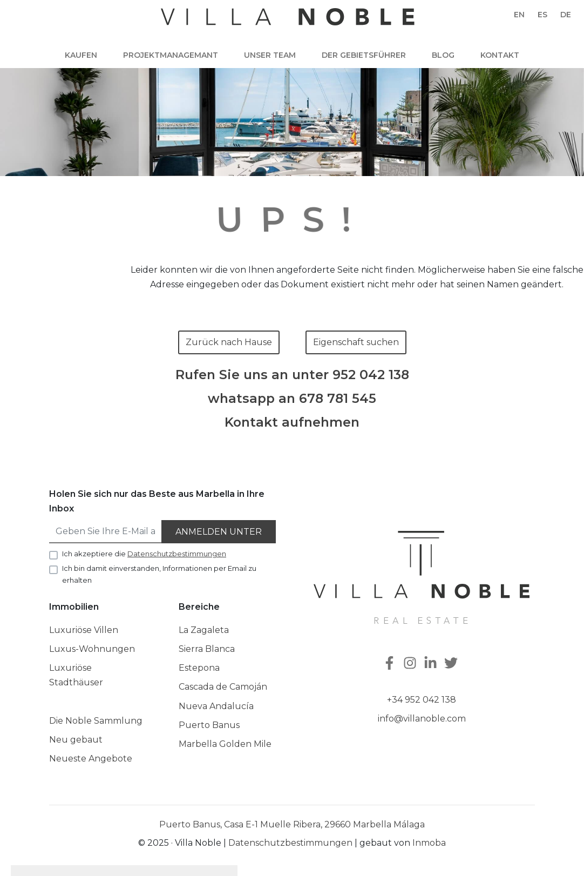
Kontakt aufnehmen (292, 422)
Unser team (270, 55)
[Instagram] (411, 664)
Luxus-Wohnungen (92, 649)
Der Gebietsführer (364, 55)
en (519, 14)
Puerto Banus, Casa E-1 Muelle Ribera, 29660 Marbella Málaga (292, 824)
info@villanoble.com (422, 718)
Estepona (199, 668)
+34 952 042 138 (421, 700)
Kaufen (81, 55)
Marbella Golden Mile (225, 744)
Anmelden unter (218, 532)
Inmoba (429, 843)
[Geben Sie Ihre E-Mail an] (105, 531)
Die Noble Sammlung (95, 721)
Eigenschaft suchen (356, 342)
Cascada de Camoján (223, 687)
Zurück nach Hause (229, 342)
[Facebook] (391, 664)
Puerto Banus (209, 725)
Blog (443, 55)
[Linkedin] (432, 664)
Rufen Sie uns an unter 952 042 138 (292, 374)
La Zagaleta (204, 630)
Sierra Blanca (207, 649)
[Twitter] (452, 664)
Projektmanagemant (170, 55)
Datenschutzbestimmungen (290, 843)
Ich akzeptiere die (144, 553)
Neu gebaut (76, 740)
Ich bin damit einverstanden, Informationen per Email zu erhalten (159, 574)
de (565, 14)
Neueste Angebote (90, 758)
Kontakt (499, 55)
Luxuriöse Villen (83, 630)
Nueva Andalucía (216, 706)
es (542, 14)
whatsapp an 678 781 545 (292, 398)
